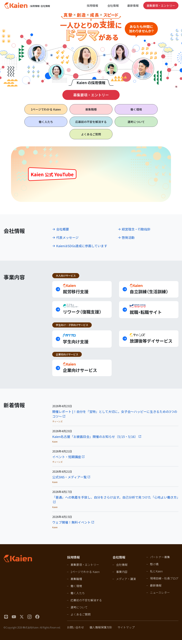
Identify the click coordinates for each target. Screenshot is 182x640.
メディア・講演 (126, 579)
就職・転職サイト (146, 309)
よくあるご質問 (91, 134)
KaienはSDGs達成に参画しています (81, 245)
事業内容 (121, 572)
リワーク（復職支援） (82, 309)
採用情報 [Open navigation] (92, 5)
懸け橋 (154, 564)
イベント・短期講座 (66, 456)
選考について (136, 122)
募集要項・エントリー (161, 5)
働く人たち (46, 122)
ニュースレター (160, 592)
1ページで (46, 109)
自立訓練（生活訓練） (149, 289)
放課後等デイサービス (151, 338)
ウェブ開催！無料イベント (71, 522)
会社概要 (62, 229)
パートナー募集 (160, 557)
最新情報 (133, 5)
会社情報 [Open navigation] (113, 5)
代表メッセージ (67, 237)
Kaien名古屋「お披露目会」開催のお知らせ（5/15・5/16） (95, 436)
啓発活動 (128, 237)
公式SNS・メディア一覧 (69, 477)
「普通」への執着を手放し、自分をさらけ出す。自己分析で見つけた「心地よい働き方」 (115, 497)
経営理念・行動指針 (136, 229)
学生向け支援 (76, 339)
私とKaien (156, 571)
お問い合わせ (75, 627)
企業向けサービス (80, 367)
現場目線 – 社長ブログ (164, 578)
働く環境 (136, 109)
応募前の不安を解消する (91, 122)
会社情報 (121, 564)
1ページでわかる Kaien (85, 572)
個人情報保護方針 (100, 627)
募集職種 (91, 109)
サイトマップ (126, 627)
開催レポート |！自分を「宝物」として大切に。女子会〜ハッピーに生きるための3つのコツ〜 (114, 414)
